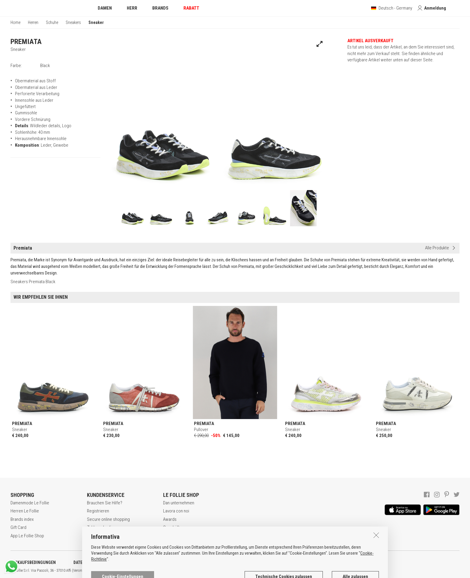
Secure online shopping (108, 519)
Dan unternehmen (178, 503)
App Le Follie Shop (27, 535)
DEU (220, 570)
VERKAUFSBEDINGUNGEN (33, 562)
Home (15, 22)
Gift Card (18, 527)
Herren (33, 22)
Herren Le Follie (24, 511)
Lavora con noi (176, 511)
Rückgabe (96, 535)
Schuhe (52, 22)
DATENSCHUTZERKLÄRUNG (97, 562)
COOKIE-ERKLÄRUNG (158, 562)
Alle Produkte (437, 248)
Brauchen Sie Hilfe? (104, 503)
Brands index (22, 519)
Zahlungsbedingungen (107, 527)
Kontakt (170, 535)
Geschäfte (172, 527)
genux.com (192, 570)
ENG (213, 570)
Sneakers (73, 22)
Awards (170, 519)
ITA (205, 570)
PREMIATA (26, 41)
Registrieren (98, 511)
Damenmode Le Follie (29, 503)
